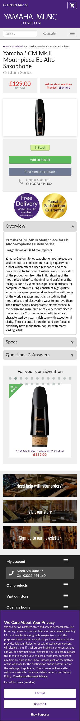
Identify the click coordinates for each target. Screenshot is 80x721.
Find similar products (40, 172)
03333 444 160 (18, 5)
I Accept (40, 693)
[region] (40, 665)
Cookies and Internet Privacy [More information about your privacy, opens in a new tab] (30, 676)
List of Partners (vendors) (19, 682)
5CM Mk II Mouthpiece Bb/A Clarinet (40, 451)
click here (64, 87)
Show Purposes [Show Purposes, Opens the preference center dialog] (40, 714)
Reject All (40, 704)
